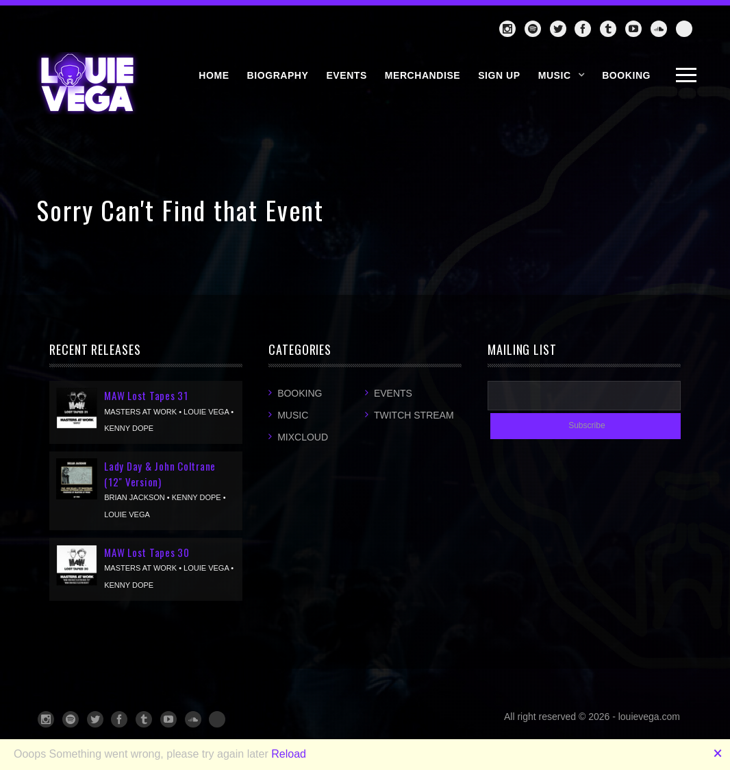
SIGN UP (499, 75)
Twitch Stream (414, 415)
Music (554, 75)
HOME (214, 75)
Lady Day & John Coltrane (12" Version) (160, 473)
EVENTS (346, 75)
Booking (299, 393)
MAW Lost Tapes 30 (147, 552)
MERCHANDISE (422, 75)
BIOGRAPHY (278, 75)
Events (393, 393)
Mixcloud (302, 437)
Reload (288, 754)
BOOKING (626, 75)
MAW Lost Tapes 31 (146, 395)
